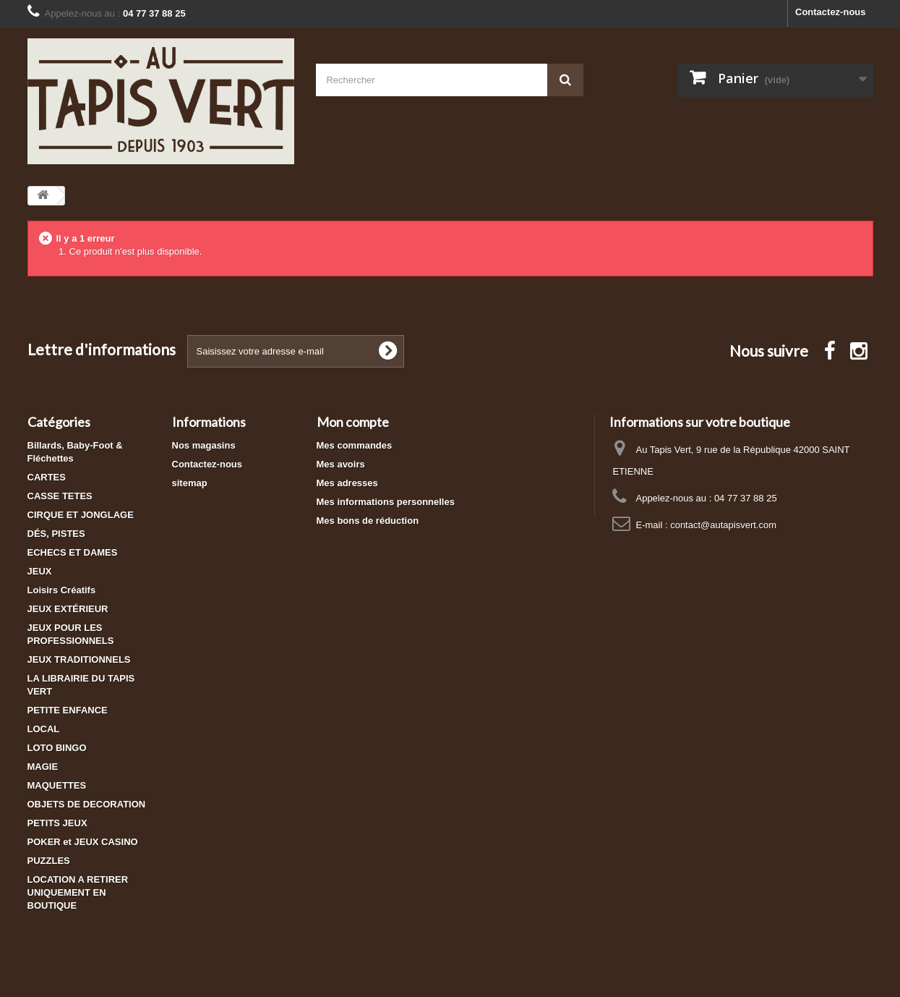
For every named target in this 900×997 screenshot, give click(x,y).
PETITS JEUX (57, 823)
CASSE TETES (60, 496)
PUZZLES (48, 860)
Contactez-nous (830, 12)
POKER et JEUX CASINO (82, 841)
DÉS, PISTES (56, 533)
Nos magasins (204, 445)
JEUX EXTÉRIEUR (67, 608)
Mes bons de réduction (368, 520)
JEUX (39, 571)
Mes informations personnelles (386, 501)
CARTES (46, 477)
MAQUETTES (57, 785)
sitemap (189, 483)
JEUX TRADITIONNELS (79, 659)
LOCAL (43, 729)
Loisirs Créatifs (61, 590)
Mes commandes (355, 445)
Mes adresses (347, 483)
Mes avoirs (341, 464)
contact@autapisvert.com (723, 524)
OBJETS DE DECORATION (86, 804)
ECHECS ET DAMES (72, 552)
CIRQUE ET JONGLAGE (80, 514)
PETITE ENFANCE (67, 710)
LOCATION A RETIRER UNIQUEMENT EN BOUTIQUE (78, 892)
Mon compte (353, 422)
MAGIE (43, 766)
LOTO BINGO (57, 747)
